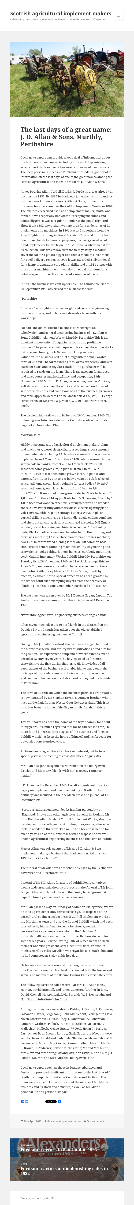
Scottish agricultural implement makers (60, 13)
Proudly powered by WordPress (39, 1198)
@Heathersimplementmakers (64, 1121)
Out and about (95, 1121)
